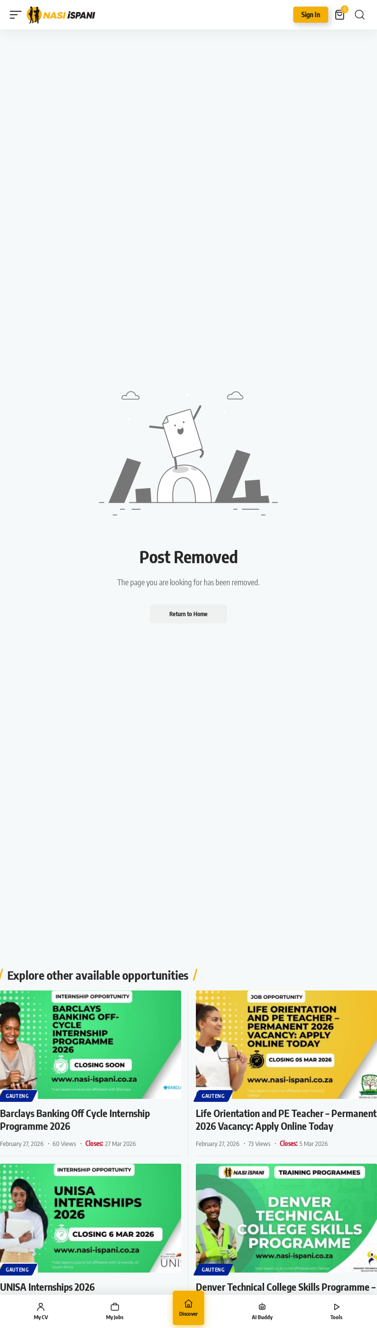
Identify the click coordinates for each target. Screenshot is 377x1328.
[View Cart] (340, 14)
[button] (18, 15)
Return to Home (188, 613)
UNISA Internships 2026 (47, 1286)
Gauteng (17, 1096)
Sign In (310, 14)
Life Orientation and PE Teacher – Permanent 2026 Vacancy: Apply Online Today (286, 1119)
